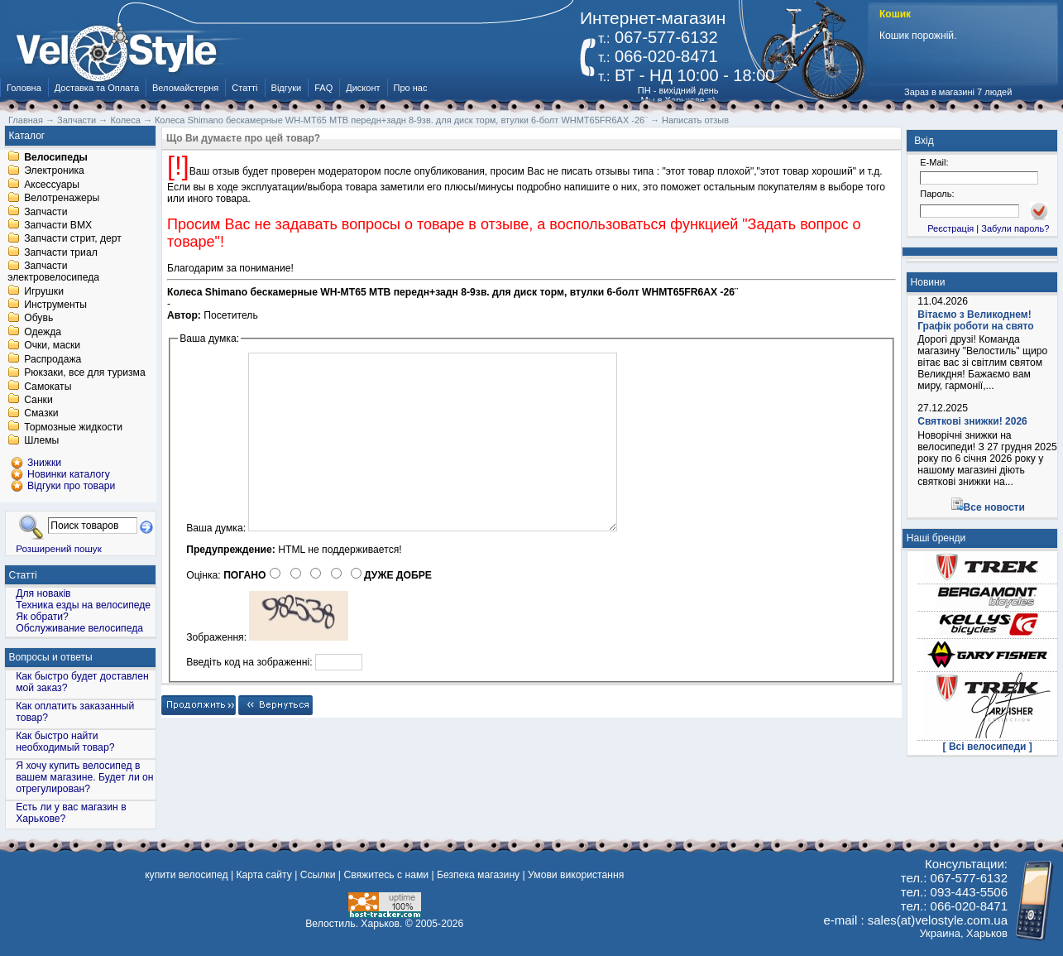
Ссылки (318, 875)
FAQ (323, 88)
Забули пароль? (1015, 228)
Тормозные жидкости (73, 427)
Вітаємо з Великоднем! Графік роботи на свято (975, 320)
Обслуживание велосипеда (79, 628)
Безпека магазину (478, 875)
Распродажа (52, 359)
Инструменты (55, 304)
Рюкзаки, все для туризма (84, 373)
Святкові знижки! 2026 (972, 421)
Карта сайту (263, 875)
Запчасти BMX (58, 225)
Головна (24, 88)
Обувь (38, 318)
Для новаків (43, 593)
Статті (244, 88)
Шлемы (41, 441)
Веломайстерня (185, 88)
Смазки (41, 414)
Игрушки (44, 291)
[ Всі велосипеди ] (987, 746)
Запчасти (45, 212)
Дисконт (363, 88)
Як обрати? (42, 616)
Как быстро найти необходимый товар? (65, 741)
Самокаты (47, 386)
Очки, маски (52, 346)
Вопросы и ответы (51, 657)
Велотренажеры (61, 198)
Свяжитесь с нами (386, 875)
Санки (38, 400)
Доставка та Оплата (97, 88)
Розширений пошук (59, 548)
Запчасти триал (61, 252)
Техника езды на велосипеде (83, 605)
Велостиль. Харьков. (353, 924)
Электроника (54, 171)
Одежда (42, 332)
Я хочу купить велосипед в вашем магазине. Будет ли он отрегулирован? (84, 777)
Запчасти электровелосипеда (53, 272)
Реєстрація (950, 228)
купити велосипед (186, 875)
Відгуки (286, 88)
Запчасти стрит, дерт (73, 239)
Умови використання (576, 875)
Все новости (994, 507)
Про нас (411, 88)
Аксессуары (51, 184)
